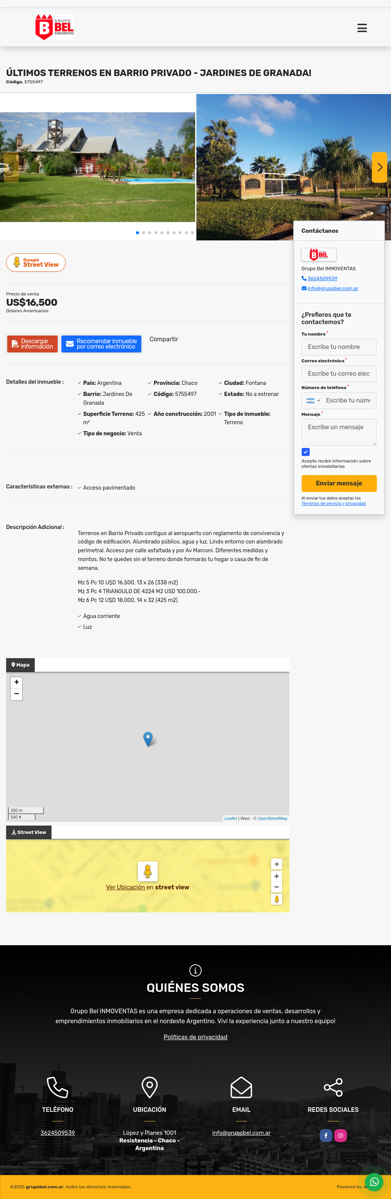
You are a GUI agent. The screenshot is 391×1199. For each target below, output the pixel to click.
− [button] (16, 694)
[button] (137, 232)
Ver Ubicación (126, 887)
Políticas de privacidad (196, 1037)
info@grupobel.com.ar (333, 288)
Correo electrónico (324, 361)
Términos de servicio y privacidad (334, 503)
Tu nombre (315, 334)
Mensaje (312, 414)
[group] (97, 167)
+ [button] (16, 683)
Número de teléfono (325, 388)
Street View (36, 262)
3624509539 (323, 278)
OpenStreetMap (273, 818)
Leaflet (231, 818)
